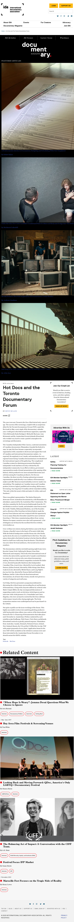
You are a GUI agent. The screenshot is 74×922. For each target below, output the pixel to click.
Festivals (5, 641)
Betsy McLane (11, 411)
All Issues (28, 38)
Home (2, 31)
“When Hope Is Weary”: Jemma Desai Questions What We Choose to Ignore (36, 703)
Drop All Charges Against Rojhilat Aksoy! (59, 512)
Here (61, 446)
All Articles (10, 38)
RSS (64, 908)
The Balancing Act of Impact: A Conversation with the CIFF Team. (37, 845)
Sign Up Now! (61, 406)
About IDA (7, 22)
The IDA (3, 908)
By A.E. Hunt (4, 850)
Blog (10, 908)
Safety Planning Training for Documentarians (58, 465)
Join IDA (67, 26)
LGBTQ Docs (5, 794)
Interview (29, 714)
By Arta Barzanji (5, 708)
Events (26, 22)
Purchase (64, 38)
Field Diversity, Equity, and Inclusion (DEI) (22, 855)
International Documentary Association (12, 9)
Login (54, 6)
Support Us (28, 908)
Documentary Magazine (12, 26)
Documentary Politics (16, 714)
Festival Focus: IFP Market (18, 862)
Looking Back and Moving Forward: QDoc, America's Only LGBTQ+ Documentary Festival (36, 783)
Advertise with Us (53, 908)
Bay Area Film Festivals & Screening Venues (28, 723)
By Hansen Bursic (6, 789)
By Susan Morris (5, 866)
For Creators (46, 22)
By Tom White (5, 727)
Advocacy (67, 22)
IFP (11, 871)
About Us (18, 908)
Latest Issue (46, 38)
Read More (56, 471)
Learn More (61, 568)
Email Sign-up (39, 908)
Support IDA (66, 6)
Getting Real (39, 714)
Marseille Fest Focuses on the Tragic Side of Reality (32, 881)
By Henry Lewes (6, 884)
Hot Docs (12, 641)
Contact (4, 911)
